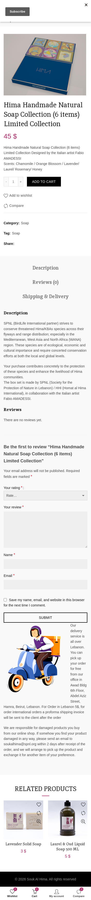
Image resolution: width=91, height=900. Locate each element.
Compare (16, 206)
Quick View (39, 821)
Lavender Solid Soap (23, 844)
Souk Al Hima (37, 879)
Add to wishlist (20, 195)
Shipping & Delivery (46, 296)
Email (9, 576)
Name (9, 555)
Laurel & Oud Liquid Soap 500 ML (67, 846)
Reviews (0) (46, 282)
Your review (14, 507)
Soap (25, 223)
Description (45, 268)
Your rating (13, 488)
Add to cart (44, 182)
